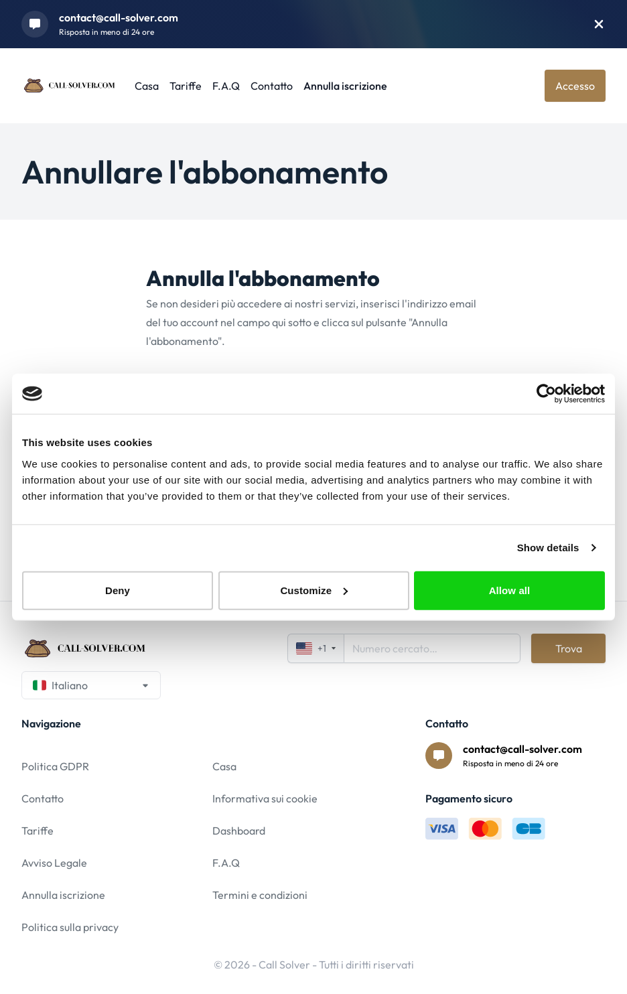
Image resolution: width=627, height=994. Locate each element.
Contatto (272, 85)
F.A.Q (226, 85)
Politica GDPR (55, 766)
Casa (147, 85)
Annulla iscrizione (345, 85)
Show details (548, 547)
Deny (117, 589)
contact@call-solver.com (118, 17)
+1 (316, 648)
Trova (568, 648)
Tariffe (185, 85)
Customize (314, 589)
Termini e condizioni (259, 895)
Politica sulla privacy (70, 927)
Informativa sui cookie (265, 798)
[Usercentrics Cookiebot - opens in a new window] (546, 394)
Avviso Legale (54, 862)
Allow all (510, 589)
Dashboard (238, 830)
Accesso (575, 85)
